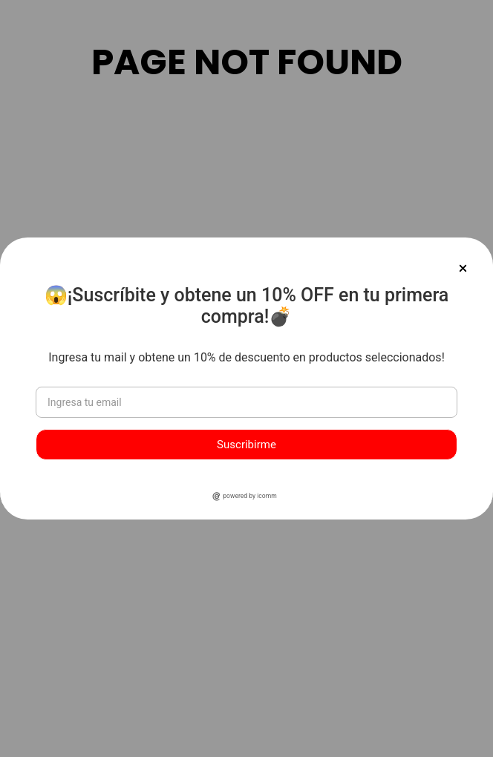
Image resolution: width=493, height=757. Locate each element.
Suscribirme (246, 444)
